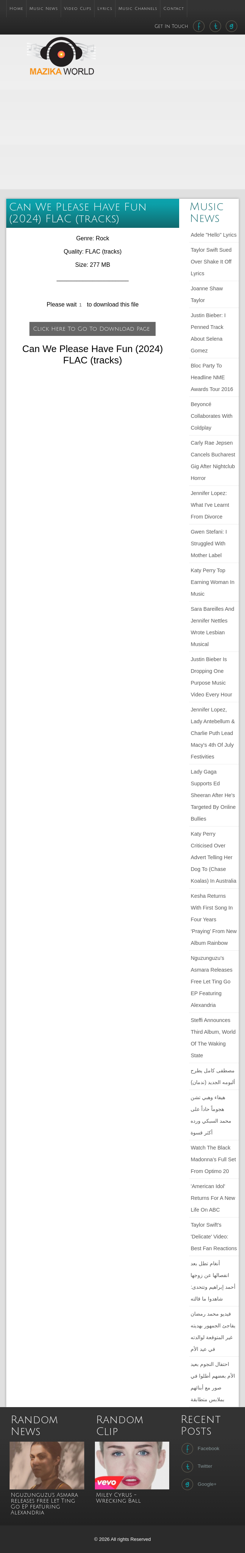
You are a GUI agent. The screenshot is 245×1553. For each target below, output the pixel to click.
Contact (173, 9)
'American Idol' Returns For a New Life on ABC (213, 1198)
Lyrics (104, 9)
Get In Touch (172, 26)
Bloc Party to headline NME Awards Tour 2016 (212, 377)
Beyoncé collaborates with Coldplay (211, 416)
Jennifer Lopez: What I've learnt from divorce (210, 505)
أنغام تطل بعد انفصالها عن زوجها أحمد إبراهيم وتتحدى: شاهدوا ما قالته (213, 1281)
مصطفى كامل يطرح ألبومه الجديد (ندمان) (213, 1076)
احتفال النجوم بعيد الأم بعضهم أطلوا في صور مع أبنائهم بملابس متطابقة (213, 1381)
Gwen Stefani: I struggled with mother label (209, 543)
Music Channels (137, 9)
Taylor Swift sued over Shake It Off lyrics (211, 261)
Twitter (196, 1466)
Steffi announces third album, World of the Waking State (213, 1037)
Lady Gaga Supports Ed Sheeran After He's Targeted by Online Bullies (213, 795)
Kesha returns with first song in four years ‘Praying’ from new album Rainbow (214, 919)
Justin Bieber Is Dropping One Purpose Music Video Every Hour (211, 676)
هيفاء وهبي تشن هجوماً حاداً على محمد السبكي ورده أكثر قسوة (211, 1115)
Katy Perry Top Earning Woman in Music (212, 582)
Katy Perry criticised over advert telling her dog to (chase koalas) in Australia (213, 857)
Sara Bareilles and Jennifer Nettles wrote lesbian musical (212, 626)
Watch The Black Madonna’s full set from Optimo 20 (213, 1159)
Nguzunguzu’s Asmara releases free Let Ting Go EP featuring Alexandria (211, 981)
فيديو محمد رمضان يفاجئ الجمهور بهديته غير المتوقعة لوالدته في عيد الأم (213, 1331)
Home (16, 9)
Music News (43, 9)
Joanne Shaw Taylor (207, 294)
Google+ (198, 1484)
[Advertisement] (160, 136)
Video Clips (77, 9)
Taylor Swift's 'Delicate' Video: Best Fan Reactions (214, 1236)
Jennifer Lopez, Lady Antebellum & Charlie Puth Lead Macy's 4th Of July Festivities (213, 733)
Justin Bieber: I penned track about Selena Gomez (208, 333)
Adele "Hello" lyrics (214, 235)
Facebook (199, 1448)
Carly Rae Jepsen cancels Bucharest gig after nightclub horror (213, 460)
